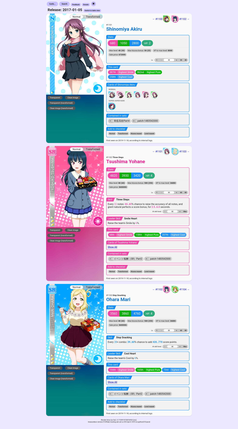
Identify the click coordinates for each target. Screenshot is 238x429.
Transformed (93, 16)
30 (181, 60)
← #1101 (161, 151)
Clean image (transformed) (61, 108)
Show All (112, 247)
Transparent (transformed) (61, 103)
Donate (86, 5)
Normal (77, 16)
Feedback (76, 5)
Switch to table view (92, 11)
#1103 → (180, 151)
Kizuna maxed (136, 134)
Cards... (52, 4)
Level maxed (149, 134)
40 (186, 60)
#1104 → (180, 289)
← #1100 (161, 19)
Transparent (55, 97)
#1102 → (180, 19)
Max (185, 212)
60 (181, 193)
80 (186, 193)
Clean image (72, 97)
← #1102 (161, 289)
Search (64, 4)
